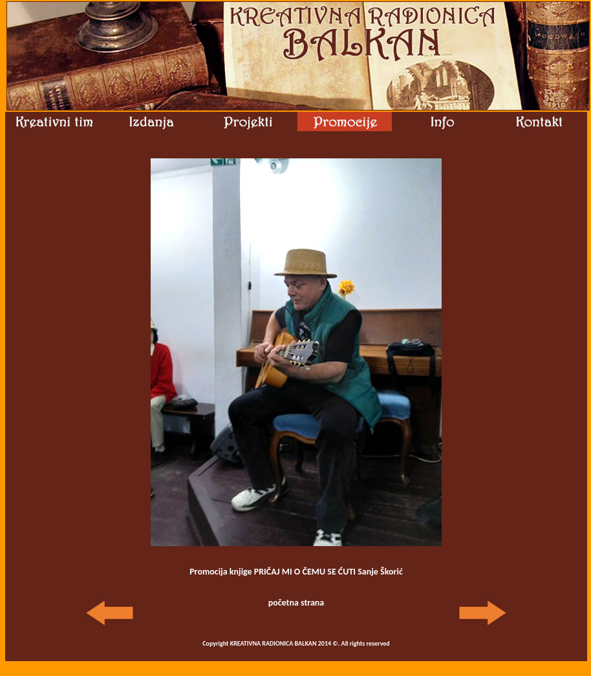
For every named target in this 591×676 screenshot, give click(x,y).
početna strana (296, 602)
